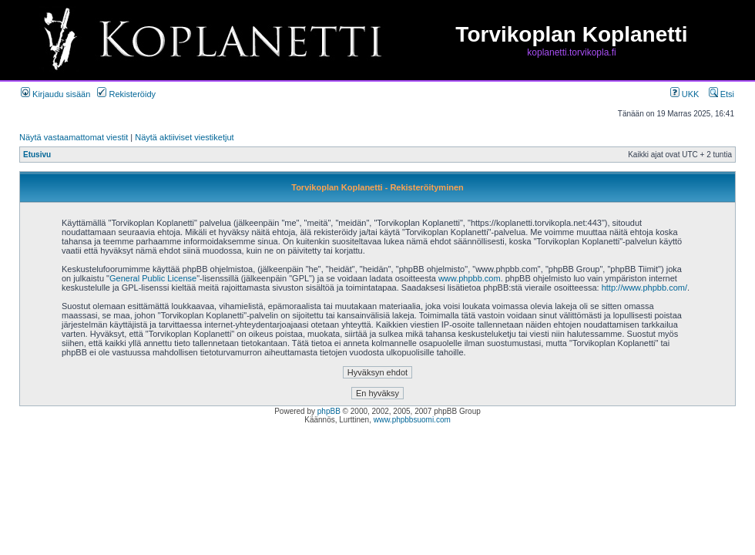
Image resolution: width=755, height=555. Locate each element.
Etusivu (37, 154)
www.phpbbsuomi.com (412, 419)
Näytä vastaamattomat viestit (73, 137)
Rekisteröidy (126, 94)
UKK (685, 94)
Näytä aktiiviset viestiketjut (184, 137)
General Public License (152, 278)
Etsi (721, 94)
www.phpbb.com (469, 278)
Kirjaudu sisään (55, 94)
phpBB (329, 411)
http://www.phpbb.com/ (644, 287)
